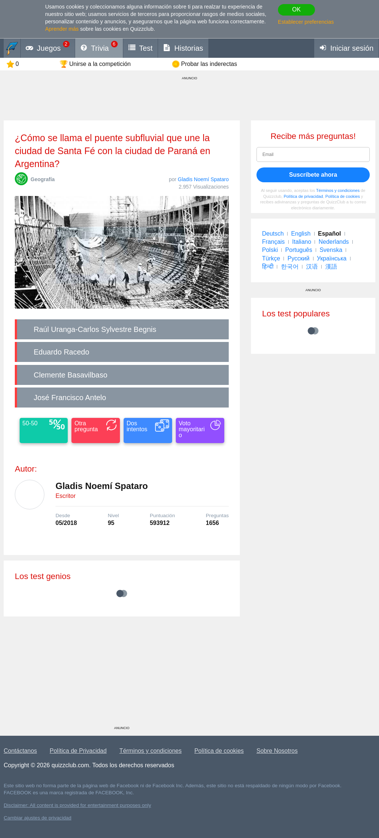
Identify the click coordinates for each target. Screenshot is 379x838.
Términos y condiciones (338, 190)
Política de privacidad (303, 196)
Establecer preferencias (306, 22)
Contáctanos (20, 751)
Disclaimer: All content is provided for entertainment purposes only (77, 805)
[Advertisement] (122, 674)
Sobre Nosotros (277, 751)
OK (296, 9)
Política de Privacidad (78, 751)
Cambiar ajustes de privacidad (37, 818)
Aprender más (61, 29)
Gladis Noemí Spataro (203, 179)
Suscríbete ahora (313, 175)
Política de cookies (342, 196)
